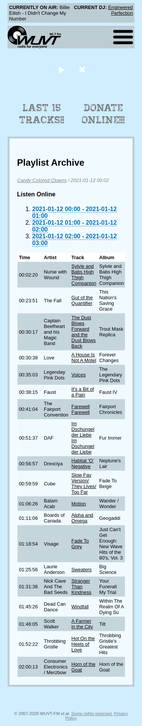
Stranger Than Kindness (82, 586)
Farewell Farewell (81, 409)
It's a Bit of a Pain (83, 392)
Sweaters (82, 569)
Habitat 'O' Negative (83, 463)
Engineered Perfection (120, 10)
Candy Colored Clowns (42, 180)
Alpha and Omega (83, 518)
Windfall (80, 606)
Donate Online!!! (103, 114)
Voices (79, 375)
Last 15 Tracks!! (41, 114)
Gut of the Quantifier (82, 300)
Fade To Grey (80, 543)
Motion (79, 504)
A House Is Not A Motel (84, 357)
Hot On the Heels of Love (83, 644)
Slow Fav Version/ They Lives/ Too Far (84, 483)
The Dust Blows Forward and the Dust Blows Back (84, 332)
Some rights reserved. (91, 713)
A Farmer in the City (82, 624)
